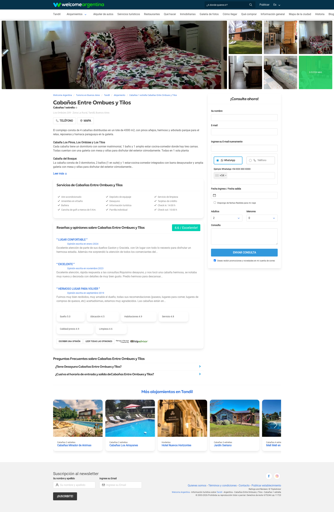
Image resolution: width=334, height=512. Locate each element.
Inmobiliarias (188, 14)
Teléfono (262, 160)
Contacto (243, 485)
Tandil (56, 14)
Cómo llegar (231, 14)
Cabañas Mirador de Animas (74, 445)
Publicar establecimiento (266, 485)
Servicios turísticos (129, 14)
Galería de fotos (210, 14)
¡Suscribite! (65, 496)
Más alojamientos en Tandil (167, 391)
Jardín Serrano (223, 445)
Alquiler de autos (103, 14)
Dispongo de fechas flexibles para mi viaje (234, 202)
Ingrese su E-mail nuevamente (227, 141)
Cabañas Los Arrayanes (123, 445)
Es (274, 4)
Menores (251, 211)
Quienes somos (196, 485)
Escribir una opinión (70, 341)
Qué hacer (171, 14)
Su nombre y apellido (64, 478)
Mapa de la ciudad (301, 14)
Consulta (216, 225)
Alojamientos (74, 14)
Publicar (264, 4)
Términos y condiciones (221, 485)
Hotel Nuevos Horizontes (177, 445)
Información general (274, 14)
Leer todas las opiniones (99, 341)
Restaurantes (152, 14)
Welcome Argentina (182, 492)
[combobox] (220, 175)
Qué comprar (250, 14)
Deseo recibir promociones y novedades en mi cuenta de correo (244, 260)
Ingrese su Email (108, 478)
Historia (321, 14)
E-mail (214, 125)
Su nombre (217, 111)
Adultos (215, 211)
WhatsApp (229, 160)
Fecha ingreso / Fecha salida (226, 188)
